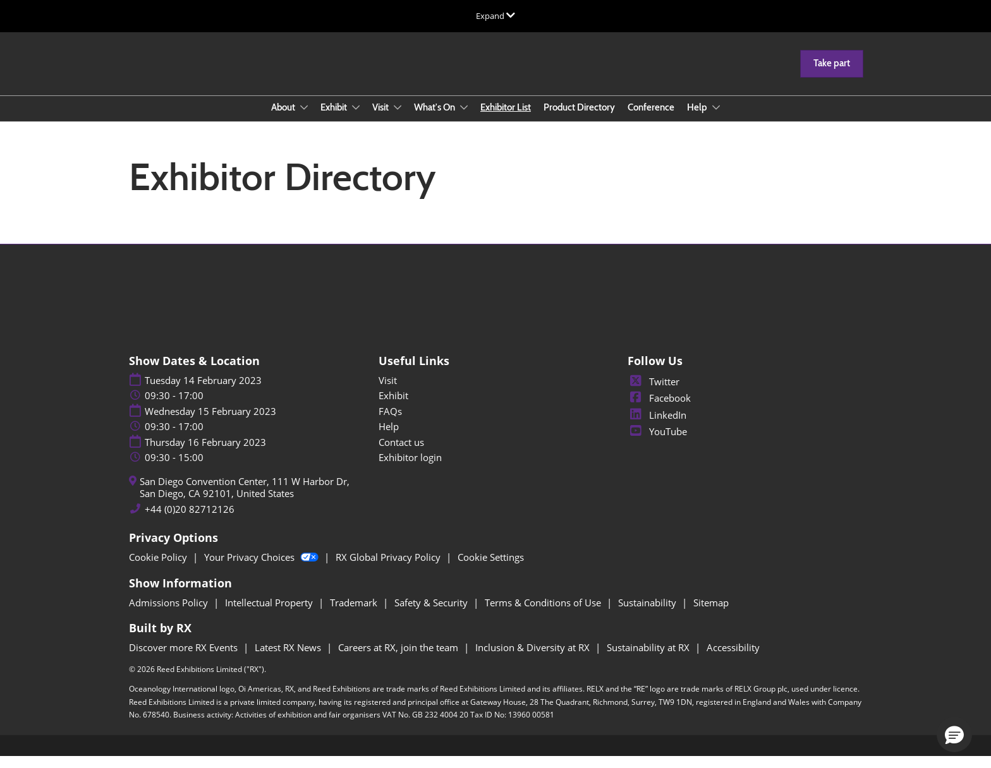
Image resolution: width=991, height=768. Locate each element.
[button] (831, 76)
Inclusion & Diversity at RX (533, 658)
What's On (435, 119)
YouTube (657, 442)
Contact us (401, 453)
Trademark (355, 614)
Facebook (659, 409)
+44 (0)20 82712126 (189, 521)
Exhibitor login (410, 468)
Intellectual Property (270, 614)
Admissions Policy (169, 614)
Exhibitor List (505, 119)
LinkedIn (657, 426)
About (284, 119)
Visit (381, 119)
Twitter (653, 393)
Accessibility (733, 658)
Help (698, 119)
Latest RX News (289, 658)
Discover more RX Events (184, 658)
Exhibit (334, 119)
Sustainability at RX (649, 658)
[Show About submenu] (304, 119)
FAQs (390, 422)
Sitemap (711, 614)
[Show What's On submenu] (464, 119)
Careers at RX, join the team (399, 658)
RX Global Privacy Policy (389, 568)
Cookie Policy (159, 568)
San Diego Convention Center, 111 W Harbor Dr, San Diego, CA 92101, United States (245, 499)
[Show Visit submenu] (397, 119)
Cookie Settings (491, 568)
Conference (651, 119)
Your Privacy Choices (262, 568)
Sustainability (648, 614)
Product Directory (579, 119)
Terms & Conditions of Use (544, 614)
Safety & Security (432, 614)
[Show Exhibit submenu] (356, 119)
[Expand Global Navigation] (495, 15)
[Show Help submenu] (716, 119)
